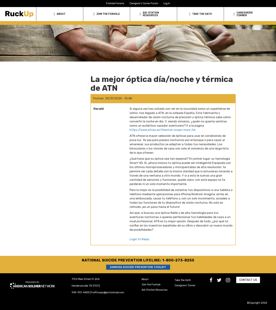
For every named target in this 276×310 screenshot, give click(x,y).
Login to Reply (139, 239)
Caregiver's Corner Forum (144, 3)
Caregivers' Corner (185, 285)
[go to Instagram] (230, 281)
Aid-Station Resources (155, 289)
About (145, 279)
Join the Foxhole (151, 284)
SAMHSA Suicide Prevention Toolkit (138, 267)
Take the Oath (183, 280)
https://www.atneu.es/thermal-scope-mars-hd (162, 130)
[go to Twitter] (221, 281)
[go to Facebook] (213, 281)
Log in (167, 3)
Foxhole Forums (115, 3)
